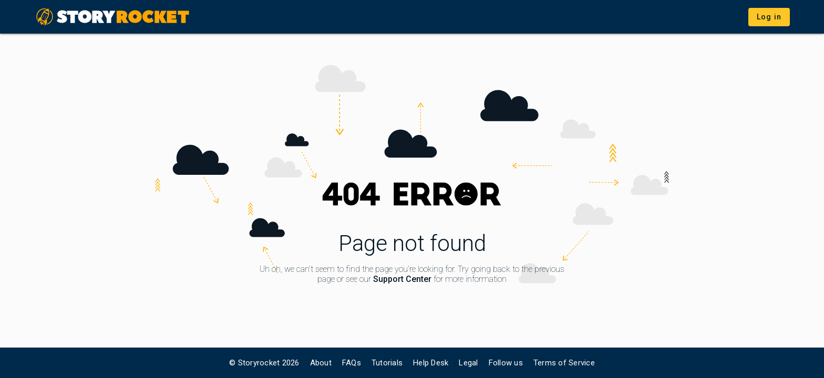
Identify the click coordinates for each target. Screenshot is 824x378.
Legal (468, 363)
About (321, 363)
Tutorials (387, 363)
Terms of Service (564, 363)
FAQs (351, 363)
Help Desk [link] (430, 363)
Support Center (402, 279)
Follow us (506, 363)
